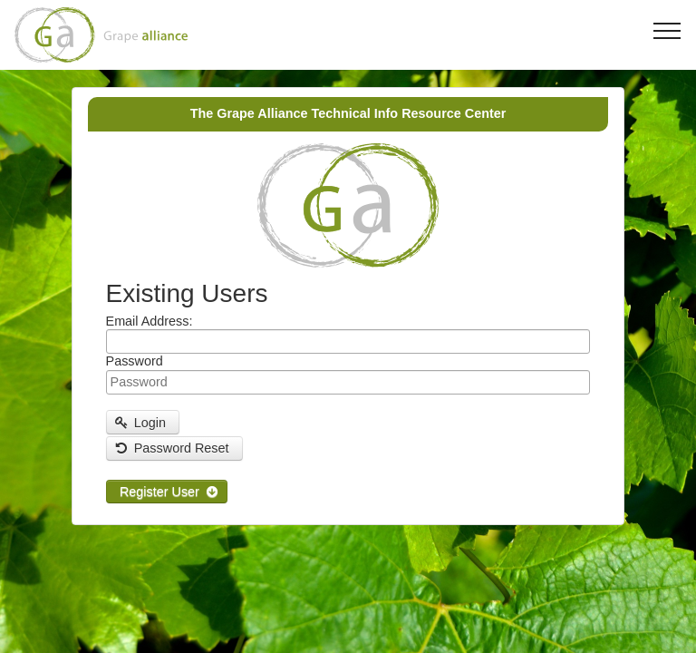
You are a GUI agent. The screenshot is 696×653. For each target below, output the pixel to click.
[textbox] (348, 341)
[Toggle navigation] (667, 30)
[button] (143, 422)
